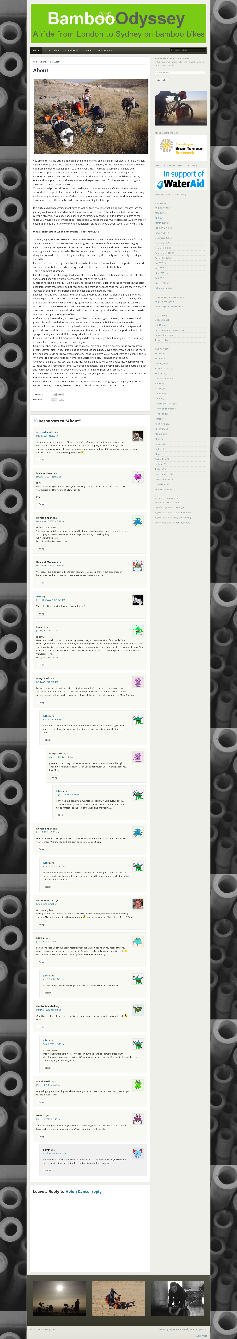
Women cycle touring (165, 489)
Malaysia (159, 433)
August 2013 (161, 258)
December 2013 (162, 237)
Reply (41, 460)
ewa (38, 596)
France (158, 388)
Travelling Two (162, 340)
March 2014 (160, 222)
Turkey (158, 469)
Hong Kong (160, 413)
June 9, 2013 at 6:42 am (53, 979)
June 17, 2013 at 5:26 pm (47, 832)
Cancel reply (90, 1191)
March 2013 (160, 283)
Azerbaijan (160, 363)
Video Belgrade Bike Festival (169, 306)
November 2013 (162, 242)
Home (50, 61)
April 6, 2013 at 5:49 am (53, 1044)
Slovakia (159, 454)
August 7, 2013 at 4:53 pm (67, 794)
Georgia (159, 393)
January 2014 (161, 232)
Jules (46, 715)
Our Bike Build (72, 50)
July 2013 (159, 263)
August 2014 (161, 207)
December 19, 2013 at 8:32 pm (50, 565)
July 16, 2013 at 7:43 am (53, 719)
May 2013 (159, 273)
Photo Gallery (52, 50)
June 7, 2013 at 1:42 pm (47, 941)
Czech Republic (162, 378)
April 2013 (159, 278)
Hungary (159, 418)
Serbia (158, 448)
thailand (159, 464)
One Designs (196, 1329)
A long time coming (181, 517)
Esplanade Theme (178, 1329)
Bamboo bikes (162, 368)
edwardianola (44, 432)
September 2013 (163, 252)
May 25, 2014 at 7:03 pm (47, 435)
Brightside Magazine (165, 301)
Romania (159, 443)
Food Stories (161, 324)
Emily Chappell (162, 319)
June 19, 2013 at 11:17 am (54, 866)
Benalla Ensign (176, 507)
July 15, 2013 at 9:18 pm (47, 681)
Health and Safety (164, 408)
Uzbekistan (160, 484)
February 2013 (162, 288)
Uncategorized (162, 474)
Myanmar (159, 438)
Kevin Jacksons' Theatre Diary (169, 329)
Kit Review (160, 428)
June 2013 (159, 268)
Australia (159, 353)
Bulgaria (159, 373)
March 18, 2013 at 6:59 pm (55, 1153)
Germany (159, 398)
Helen (71, 1191)
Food (157, 383)
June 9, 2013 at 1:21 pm (47, 904)
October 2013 (161, 247)
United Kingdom (162, 479)
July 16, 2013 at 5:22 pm (47, 630)
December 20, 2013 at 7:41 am (50, 521)
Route (88, 50)
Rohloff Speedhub (164, 334)
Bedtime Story (105, 50)
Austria (158, 358)
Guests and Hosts (164, 403)
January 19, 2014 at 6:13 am (48, 476)
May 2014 (159, 212)
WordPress (201, 1335)
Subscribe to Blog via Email (173, 58)
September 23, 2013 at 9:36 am (50, 599)
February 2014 (162, 227)
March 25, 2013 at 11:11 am (48, 1009)
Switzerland (161, 459)
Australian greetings (171, 502)
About (36, 50)
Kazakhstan (161, 423)
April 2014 (159, 217)
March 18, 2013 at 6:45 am (48, 1119)
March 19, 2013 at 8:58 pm (48, 1085)
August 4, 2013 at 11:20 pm (61, 757)
